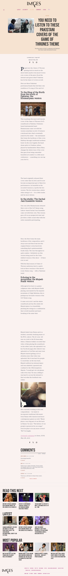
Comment (38, 9)
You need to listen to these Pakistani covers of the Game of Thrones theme (47, 32)
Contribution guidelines (36, 570)
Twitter (36, 568)
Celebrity (25, 9)
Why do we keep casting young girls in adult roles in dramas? (9, 555)
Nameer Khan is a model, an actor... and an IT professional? (41, 555)
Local (44, 9)
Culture (32, 9)
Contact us (26, 568)
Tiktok (45, 568)
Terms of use (27, 570)
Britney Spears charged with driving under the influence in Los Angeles (9, 505)
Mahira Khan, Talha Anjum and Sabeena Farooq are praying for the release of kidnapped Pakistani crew (26, 557)
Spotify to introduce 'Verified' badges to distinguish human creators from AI (24, 506)
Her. (49, 9)
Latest (19, 9)
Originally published (27, 435)
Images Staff (37, 57)
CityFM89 (31, 573)
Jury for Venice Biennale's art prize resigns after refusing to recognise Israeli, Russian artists (41, 530)
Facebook (31, 568)
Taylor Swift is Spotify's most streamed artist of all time (42, 505)
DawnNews (40, 573)
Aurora (35, 573)
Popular (43, 453)
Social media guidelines (52, 568)
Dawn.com (26, 573)
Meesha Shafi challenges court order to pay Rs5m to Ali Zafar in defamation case (58, 556)
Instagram (41, 568)
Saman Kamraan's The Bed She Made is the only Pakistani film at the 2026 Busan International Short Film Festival (10, 531)
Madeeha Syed (31, 57)
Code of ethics (60, 568)
